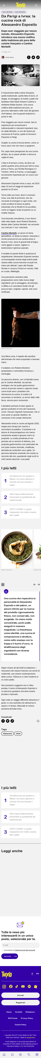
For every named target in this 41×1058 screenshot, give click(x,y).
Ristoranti (7, 734)
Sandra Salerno (9, 57)
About (9, 1012)
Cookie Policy (20, 1025)
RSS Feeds (12, 1018)
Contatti (18, 1012)
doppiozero (31, 1037)
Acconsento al (19, 950)
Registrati (20, 1003)
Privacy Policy (27, 1018)
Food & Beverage (7, 12)
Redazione (30, 1012)
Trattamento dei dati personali (24, 950)
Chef (18, 734)
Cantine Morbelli (9, 233)
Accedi (20, 995)
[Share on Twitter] (33, 57)
